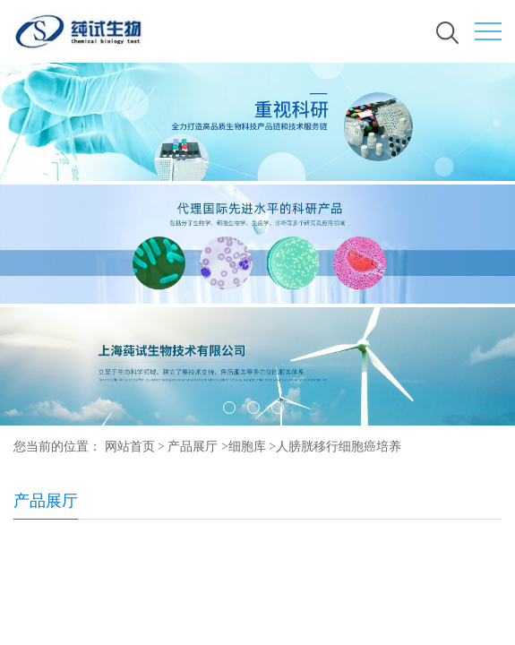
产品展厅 (192, 446)
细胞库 (247, 446)
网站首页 (130, 446)
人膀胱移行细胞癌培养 (338, 446)
